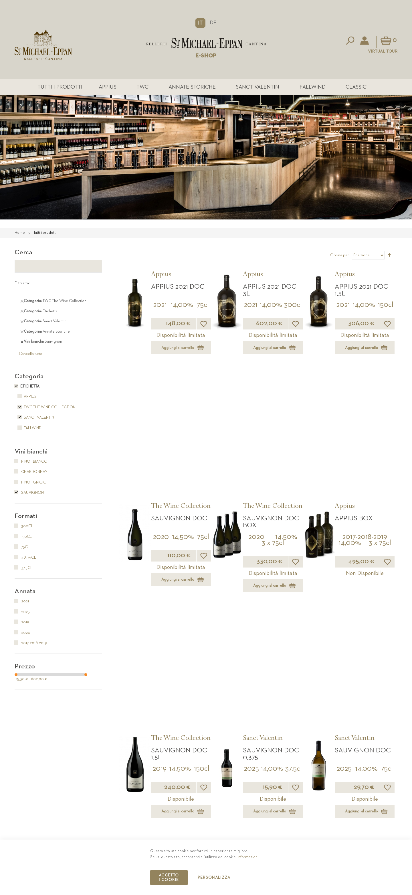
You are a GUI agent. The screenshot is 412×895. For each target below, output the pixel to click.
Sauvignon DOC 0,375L (271, 496)
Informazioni (247, 857)
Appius (119, 87)
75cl (203, 306)
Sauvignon (29, 494)
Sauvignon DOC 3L (271, 598)
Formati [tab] (26, 517)
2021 (160, 306)
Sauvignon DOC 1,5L (179, 496)
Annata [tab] (25, 592)
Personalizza (214, 878)
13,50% (366, 613)
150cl (385, 306)
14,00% (182, 306)
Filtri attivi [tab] (22, 284)
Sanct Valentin (253, 87)
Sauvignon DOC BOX (271, 394)
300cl (293, 306)
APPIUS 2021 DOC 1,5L (361, 291)
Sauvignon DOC (179, 390)
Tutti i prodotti (79, 87)
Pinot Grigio (31, 484)
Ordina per (339, 256)
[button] (200, 23)
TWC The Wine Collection (45, 408)
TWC (149, 87)
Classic (340, 87)
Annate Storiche (193, 87)
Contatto (303, 826)
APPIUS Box (354, 390)
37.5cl (293, 511)
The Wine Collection (181, 379)
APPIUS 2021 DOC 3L (269, 291)
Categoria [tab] (29, 377)
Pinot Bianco (31, 463)
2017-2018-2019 (364, 408)
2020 (161, 408)
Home (20, 234)
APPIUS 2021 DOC (178, 287)
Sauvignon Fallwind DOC (359, 598)
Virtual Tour (382, 51)
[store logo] (206, 43)
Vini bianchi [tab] (31, 452)
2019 (159, 511)
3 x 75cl (273, 414)
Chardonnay (31, 473)
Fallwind (302, 87)
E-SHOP (206, 56)
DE (213, 22)
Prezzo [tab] (25, 667)
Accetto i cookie (169, 877)
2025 (251, 511)
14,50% (183, 408)
